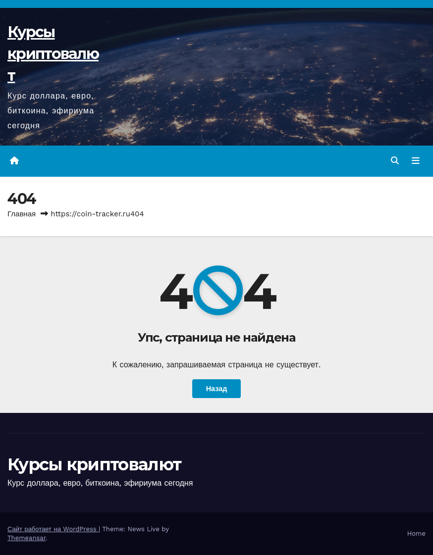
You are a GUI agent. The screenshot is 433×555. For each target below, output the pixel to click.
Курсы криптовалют (53, 54)
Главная (21, 213)
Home (416, 533)
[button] (395, 160)
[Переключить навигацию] (416, 160)
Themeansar (26, 538)
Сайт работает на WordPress (53, 529)
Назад (216, 389)
